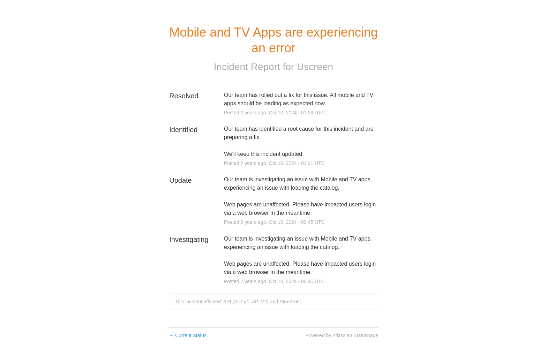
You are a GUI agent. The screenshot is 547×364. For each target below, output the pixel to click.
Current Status (188, 335)
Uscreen (315, 66)
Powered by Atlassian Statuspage (341, 335)
